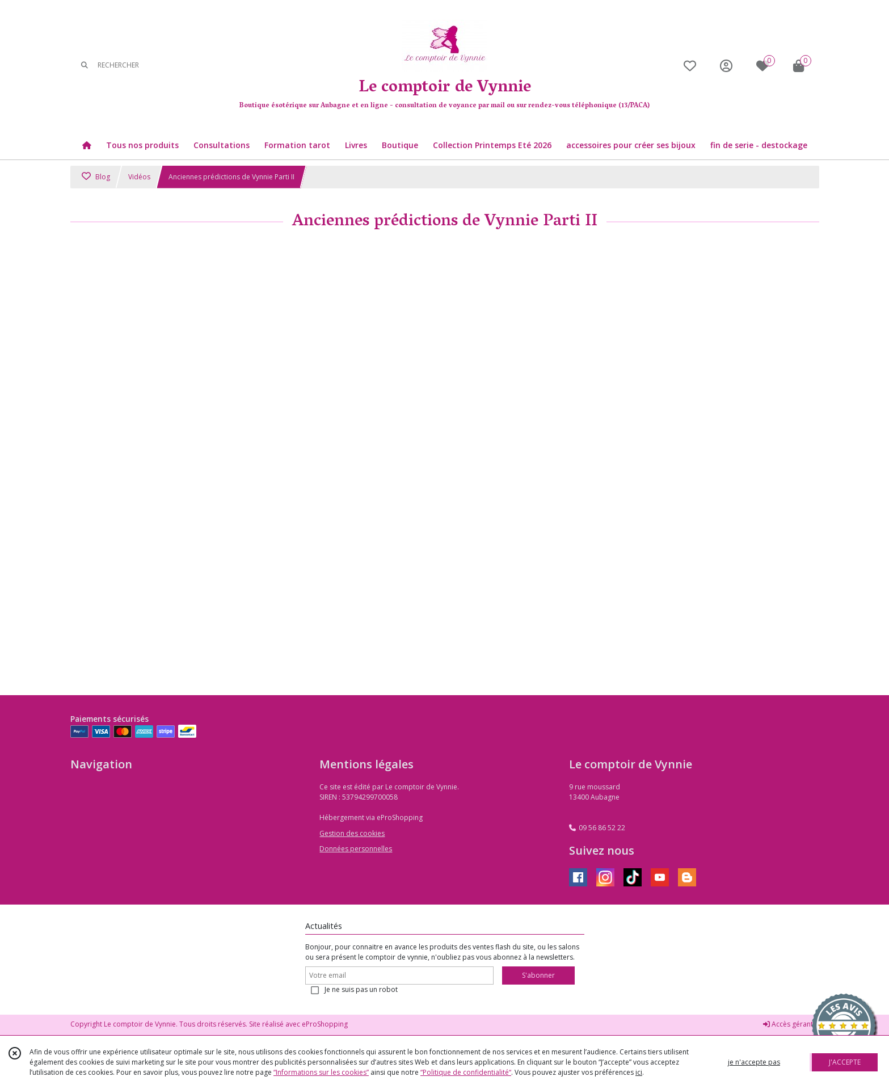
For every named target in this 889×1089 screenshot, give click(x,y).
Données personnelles (355, 848)
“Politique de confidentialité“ (465, 1072)
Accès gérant (788, 1024)
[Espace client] (726, 65)
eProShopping (325, 1024)
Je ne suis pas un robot (361, 989)
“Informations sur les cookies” (321, 1072)
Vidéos (139, 177)
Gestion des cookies (352, 833)
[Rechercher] (84, 65)
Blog (96, 177)
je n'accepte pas (754, 1062)
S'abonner (538, 975)
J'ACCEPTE (845, 1062)
